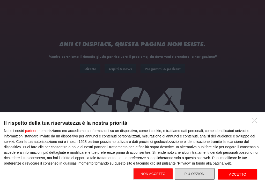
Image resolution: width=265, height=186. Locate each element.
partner (30, 131)
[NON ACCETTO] (256, 122)
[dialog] (132, 149)
